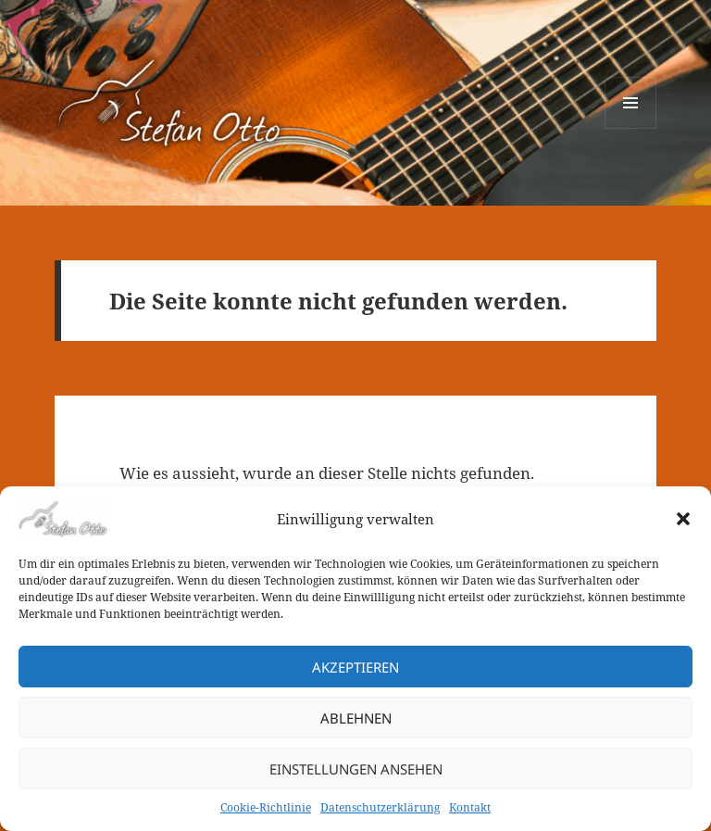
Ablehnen (356, 718)
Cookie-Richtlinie (265, 807)
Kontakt (470, 807)
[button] (683, 519)
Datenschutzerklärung (380, 807)
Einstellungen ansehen (356, 769)
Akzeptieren (355, 667)
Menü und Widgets (630, 128)
